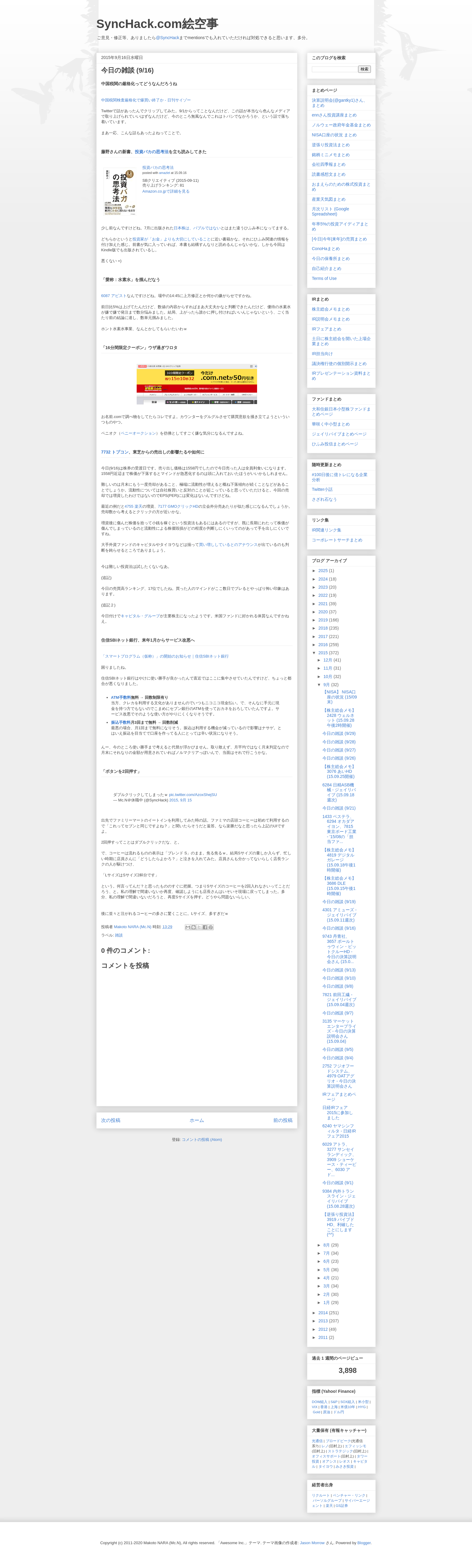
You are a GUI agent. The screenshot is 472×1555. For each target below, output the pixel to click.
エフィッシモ (355, 1446)
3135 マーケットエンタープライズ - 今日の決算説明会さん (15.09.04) (339, 1031)
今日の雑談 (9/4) (337, 1057)
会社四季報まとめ (329, 164)
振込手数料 (121, 722)
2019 (323, 620)
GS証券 (342, 1505)
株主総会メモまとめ (331, 309)
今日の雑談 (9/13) (339, 970)
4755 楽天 (133, 506)
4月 (327, 1277)
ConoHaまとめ (326, 248)
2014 (323, 1312)
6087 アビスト (114, 295)
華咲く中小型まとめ (331, 424)
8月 (327, 1245)
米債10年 (347, 1407)
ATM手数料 (121, 697)
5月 (327, 1269)
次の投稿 (110, 1120)
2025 (323, 570)
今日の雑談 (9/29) (339, 733)
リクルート (321, 1495)
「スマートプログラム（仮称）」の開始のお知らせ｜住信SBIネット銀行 (165, 656)
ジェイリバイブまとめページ (339, 434)
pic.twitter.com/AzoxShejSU (193, 794)
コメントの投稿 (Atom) (202, 1139)
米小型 (363, 1402)
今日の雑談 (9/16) (339, 928)
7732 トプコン (115, 452)
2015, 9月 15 (180, 800)
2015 (323, 652)
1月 (327, 1302)
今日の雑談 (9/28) (339, 741)
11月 (328, 668)
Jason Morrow (312, 1543)
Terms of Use (324, 278)
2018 (323, 628)
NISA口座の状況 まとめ (334, 134)
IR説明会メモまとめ (331, 319)
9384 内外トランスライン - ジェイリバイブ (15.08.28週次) (339, 1199)
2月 (327, 1294)
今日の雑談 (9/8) (337, 986)
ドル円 (338, 1412)
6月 (327, 1261)
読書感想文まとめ (329, 174)
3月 (327, 1286)
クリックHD (187, 506)
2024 (323, 579)
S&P (334, 1402)
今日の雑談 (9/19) (339, 901)
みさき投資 (345, 1466)
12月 (328, 660)
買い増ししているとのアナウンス (228, 544)
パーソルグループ (327, 1500)
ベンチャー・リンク (349, 1495)
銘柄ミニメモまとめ (331, 154)
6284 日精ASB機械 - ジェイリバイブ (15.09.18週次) (339, 792)
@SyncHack (167, 37)
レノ (325, 1446)
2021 (323, 603)
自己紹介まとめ (326, 268)
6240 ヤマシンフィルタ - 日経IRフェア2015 (339, 1130)
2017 (323, 636)
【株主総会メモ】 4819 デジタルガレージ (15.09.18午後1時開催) (339, 859)
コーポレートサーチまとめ (337, 539)
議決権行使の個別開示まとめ (339, 363)
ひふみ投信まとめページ (335, 443)
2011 (323, 1337)
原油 (326, 1412)
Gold (316, 1412)
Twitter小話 (322, 489)
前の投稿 (283, 1120)
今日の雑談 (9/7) (337, 1013)
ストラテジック (340, 1451)
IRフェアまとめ (326, 329)
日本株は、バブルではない (197, 228)
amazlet (164, 173)
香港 (324, 1407)
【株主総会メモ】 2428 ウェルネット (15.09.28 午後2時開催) (339, 718)
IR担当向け (322, 353)
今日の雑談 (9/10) (339, 978)
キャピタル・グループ (140, 616)
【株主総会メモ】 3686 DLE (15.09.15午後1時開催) (339, 886)
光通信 (317, 1441)
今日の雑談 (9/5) (337, 1049)
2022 (323, 595)
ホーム (197, 1120)
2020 (323, 611)
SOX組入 (347, 1402)
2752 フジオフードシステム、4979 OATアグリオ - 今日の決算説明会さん (339, 1076)
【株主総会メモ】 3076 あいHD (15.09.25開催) (339, 771)
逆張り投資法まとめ (331, 144)
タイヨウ (325, 1466)
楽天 (329, 1505)
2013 (323, 1320)
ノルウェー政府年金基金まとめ (341, 124)
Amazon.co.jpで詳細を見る (166, 191)
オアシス (329, 1461)
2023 (323, 587)
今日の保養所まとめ (331, 258)
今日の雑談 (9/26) (339, 758)
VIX (315, 1407)
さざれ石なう (324, 499)
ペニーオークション (138, 433)
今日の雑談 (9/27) (339, 750)
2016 (323, 644)
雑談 (119, 935)
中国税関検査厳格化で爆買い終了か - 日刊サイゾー (146, 100)
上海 (334, 1407)
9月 (327, 684)
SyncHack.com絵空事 (157, 23)
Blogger (364, 1543)
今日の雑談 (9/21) (339, 808)
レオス (344, 1461)
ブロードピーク (338, 1441)
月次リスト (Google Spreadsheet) (330, 211)
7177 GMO (167, 506)
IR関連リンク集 (326, 530)
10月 (328, 676)
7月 (327, 1253)
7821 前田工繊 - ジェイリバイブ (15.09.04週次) (339, 999)
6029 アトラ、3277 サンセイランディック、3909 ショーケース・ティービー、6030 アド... (339, 1159)
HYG (362, 1407)
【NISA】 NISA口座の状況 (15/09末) (339, 697)
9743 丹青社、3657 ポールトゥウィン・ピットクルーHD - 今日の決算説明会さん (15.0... (339, 949)
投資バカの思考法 (152, 151)
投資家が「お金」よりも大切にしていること (171, 239)
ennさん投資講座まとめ (334, 115)
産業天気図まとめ (329, 199)
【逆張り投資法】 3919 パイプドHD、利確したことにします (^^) (339, 1224)
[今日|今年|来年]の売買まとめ (339, 239)
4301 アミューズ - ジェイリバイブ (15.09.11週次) (339, 914)
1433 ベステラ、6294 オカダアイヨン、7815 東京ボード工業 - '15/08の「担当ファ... (339, 829)
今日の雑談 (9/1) (337, 1182)
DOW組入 (320, 1402)
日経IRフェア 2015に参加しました (337, 1112)
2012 (323, 1329)
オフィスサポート (326, 1456)
